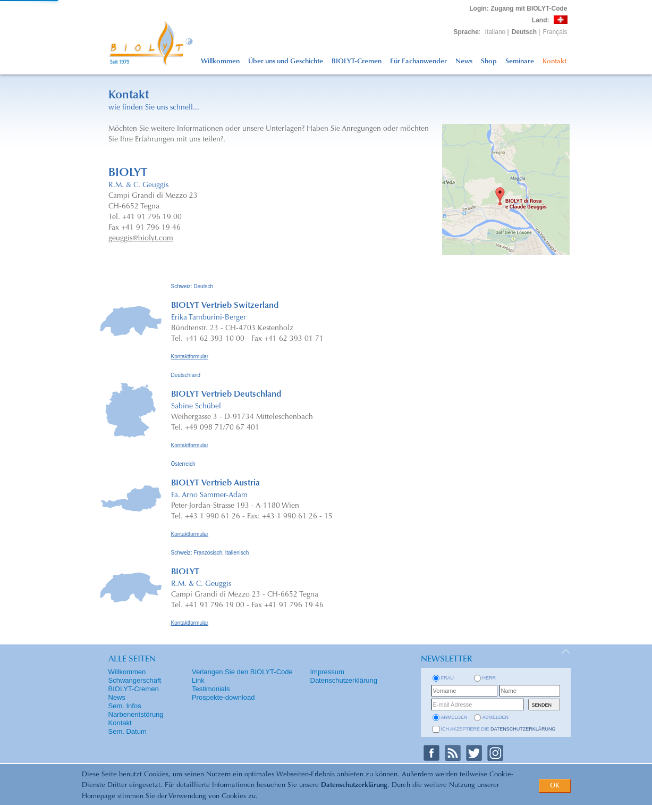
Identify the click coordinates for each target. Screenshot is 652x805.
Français (555, 32)
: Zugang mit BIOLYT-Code (518, 8)
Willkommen (220, 61)
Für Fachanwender (418, 61)
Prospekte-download (223, 697)
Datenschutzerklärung (354, 785)
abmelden (495, 717)
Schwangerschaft (135, 680)
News (463, 61)
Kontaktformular (190, 356)
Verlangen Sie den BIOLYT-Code (242, 672)
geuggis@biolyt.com (140, 238)
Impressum (327, 672)
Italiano (495, 32)
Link (198, 680)
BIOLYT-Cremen (357, 61)
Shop (489, 61)
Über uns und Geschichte (285, 61)
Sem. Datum (127, 731)
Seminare (519, 61)
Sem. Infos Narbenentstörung (136, 710)
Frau (447, 678)
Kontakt (554, 61)
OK (555, 786)
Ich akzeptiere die (498, 729)
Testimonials (211, 689)
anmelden (454, 717)
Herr (489, 678)
